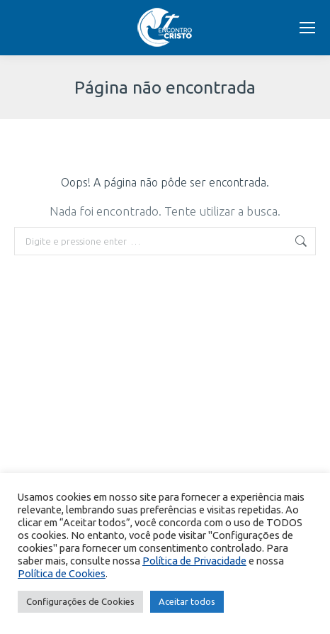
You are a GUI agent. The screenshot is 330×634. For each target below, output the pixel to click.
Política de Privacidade (194, 561)
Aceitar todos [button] (187, 601)
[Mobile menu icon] (307, 27)
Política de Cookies (62, 573)
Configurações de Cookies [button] (80, 601)
